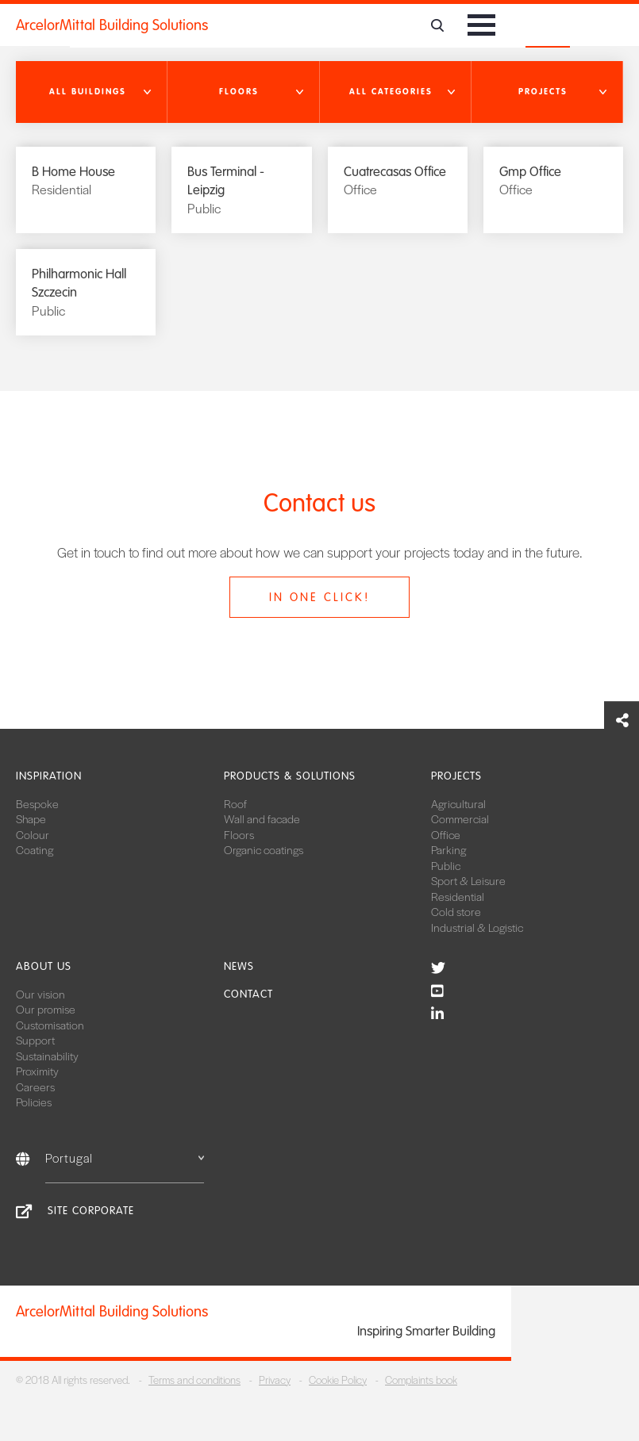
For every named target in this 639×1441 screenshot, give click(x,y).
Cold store (456, 911)
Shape (31, 818)
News (239, 966)
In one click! (319, 597)
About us (43, 966)
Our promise (45, 1009)
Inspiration (49, 776)
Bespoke (37, 803)
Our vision (40, 994)
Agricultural (458, 803)
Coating (34, 849)
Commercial (460, 818)
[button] (91, 92)
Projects (456, 776)
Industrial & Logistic (477, 927)
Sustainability (47, 1056)
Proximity (37, 1071)
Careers (35, 1086)
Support (35, 1040)
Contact (248, 994)
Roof (235, 803)
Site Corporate (91, 1210)
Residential (457, 896)
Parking (448, 849)
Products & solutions (290, 776)
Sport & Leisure (468, 880)
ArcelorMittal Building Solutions (112, 25)
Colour (32, 834)
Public (445, 865)
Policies (34, 1101)
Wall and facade (262, 818)
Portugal (124, 1157)
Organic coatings (263, 849)
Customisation (50, 1025)
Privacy (275, 1379)
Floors (239, 834)
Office (445, 834)
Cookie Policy (338, 1379)
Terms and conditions (194, 1379)
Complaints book (421, 1379)
